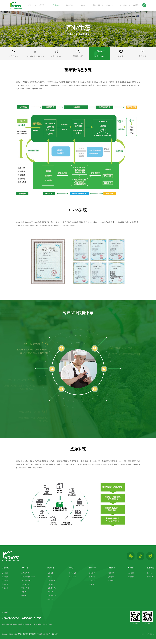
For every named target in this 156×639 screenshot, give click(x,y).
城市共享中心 (26, 580)
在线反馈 (150, 577)
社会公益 (111, 580)
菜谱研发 (50, 599)
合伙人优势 (72, 573)
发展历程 (5, 580)
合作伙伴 (24, 595)
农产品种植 (25, 573)
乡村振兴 (111, 577)
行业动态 (92, 580)
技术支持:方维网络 (147, 634)
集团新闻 (92, 573)
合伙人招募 (72, 577)
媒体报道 (92, 577)
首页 (28, 5)
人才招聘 (122, 5)
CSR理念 (111, 573)
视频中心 (92, 584)
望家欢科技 (25, 588)
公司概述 (5, 573)
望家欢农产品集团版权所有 (27, 634)
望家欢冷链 (25, 584)
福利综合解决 (52, 588)
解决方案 (68, 5)
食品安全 (50, 592)
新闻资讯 (95, 5)
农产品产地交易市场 (28, 577)
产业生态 (55, 5)
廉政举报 (55, 634)
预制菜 (23, 592)
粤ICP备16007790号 (43, 634)
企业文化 (5, 577)
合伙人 (82, 5)
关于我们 (41, 5)
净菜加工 (50, 577)
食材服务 (50, 573)
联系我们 (135, 5)
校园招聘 (131, 577)
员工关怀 (5, 588)
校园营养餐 (51, 580)
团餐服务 (50, 584)
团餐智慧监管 (52, 595)
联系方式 (150, 573)
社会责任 (108, 5)
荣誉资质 (5, 584)
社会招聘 (131, 573)
